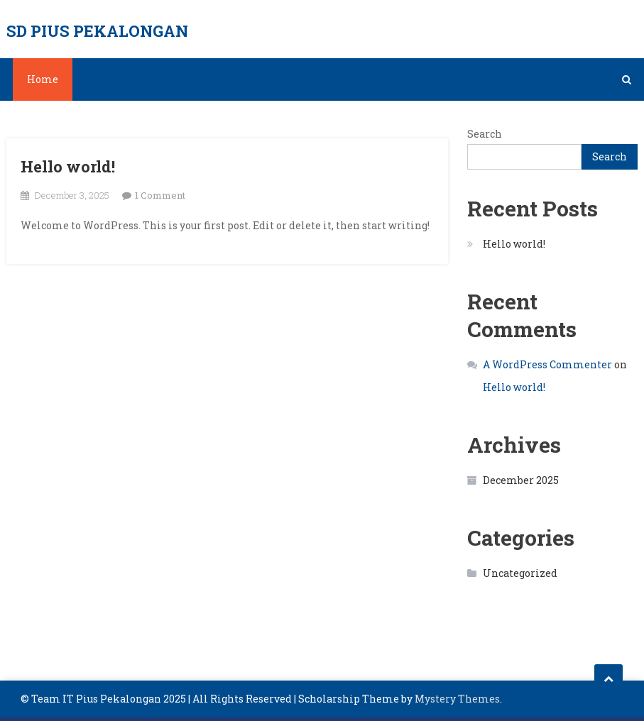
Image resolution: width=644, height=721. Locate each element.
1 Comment (160, 195)
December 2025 (521, 480)
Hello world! (68, 166)
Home (42, 79)
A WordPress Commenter (547, 364)
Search (484, 134)
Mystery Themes (457, 698)
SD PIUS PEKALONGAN (97, 31)
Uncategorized (520, 573)
